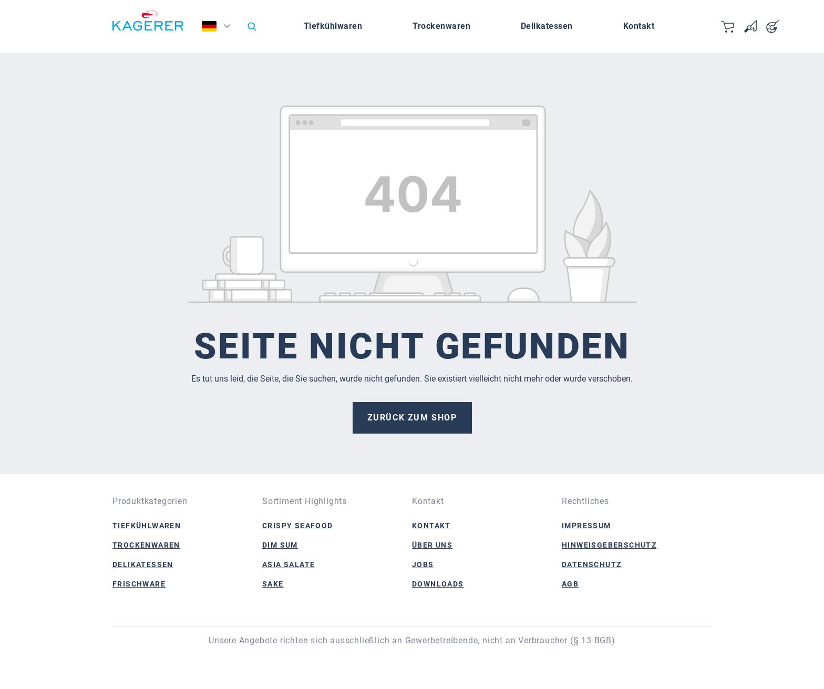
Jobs (423, 564)
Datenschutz (591, 564)
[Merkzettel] (750, 26)
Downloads (438, 584)
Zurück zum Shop (412, 418)
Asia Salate (288, 564)
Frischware (139, 584)
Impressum (586, 525)
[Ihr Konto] (772, 26)
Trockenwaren (146, 545)
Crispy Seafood (297, 525)
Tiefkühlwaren (146, 525)
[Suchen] (252, 26)
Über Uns (432, 545)
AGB (570, 584)
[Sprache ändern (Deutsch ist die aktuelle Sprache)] (220, 29)
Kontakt (431, 525)
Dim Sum (280, 545)
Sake (273, 584)
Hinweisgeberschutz (609, 545)
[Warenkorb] (728, 26)
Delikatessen (142, 564)
